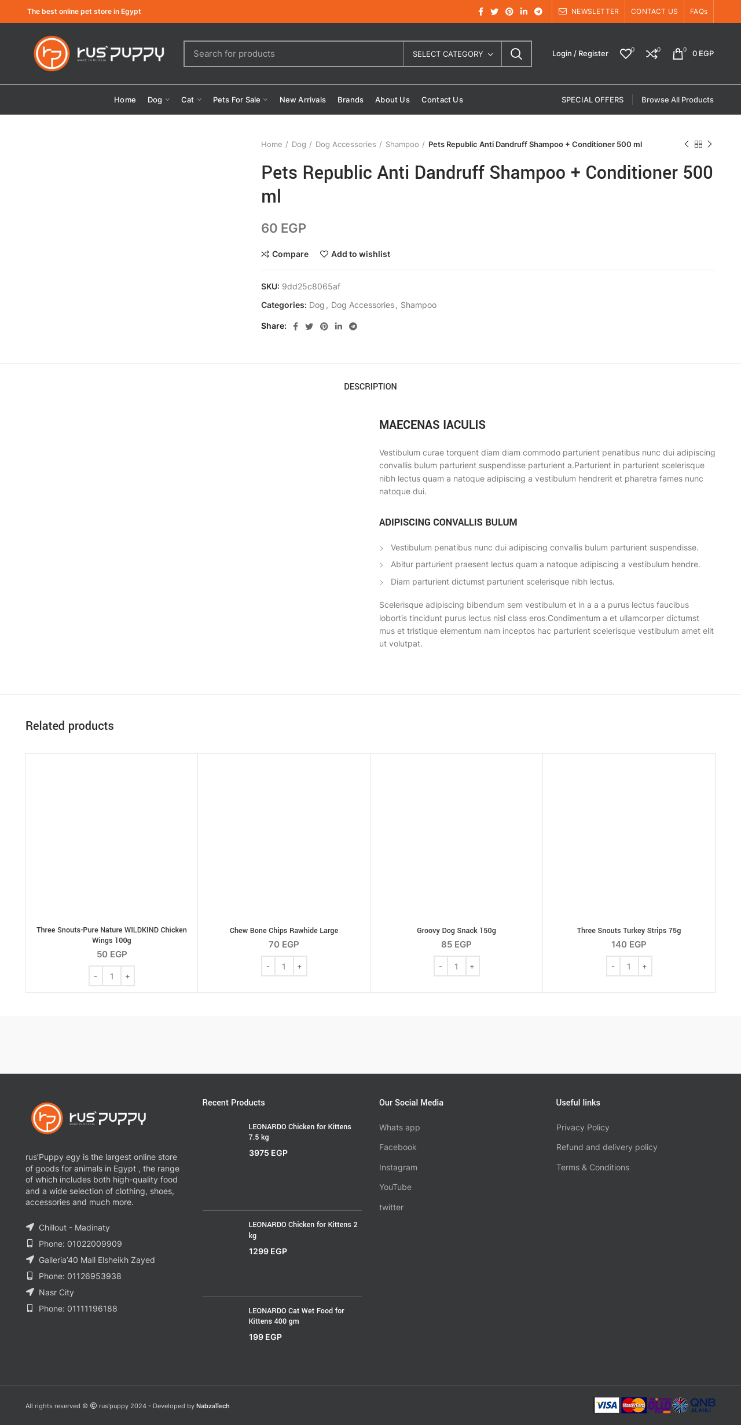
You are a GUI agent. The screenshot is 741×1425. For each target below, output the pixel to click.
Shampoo (402, 144)
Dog (299, 144)
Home (272, 144)
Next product (709, 144)
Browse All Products (677, 99)
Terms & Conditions (592, 1167)
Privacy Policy (583, 1127)
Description (370, 387)
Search (516, 54)
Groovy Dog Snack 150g (456, 930)
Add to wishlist (360, 254)
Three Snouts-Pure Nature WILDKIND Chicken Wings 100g (111, 935)
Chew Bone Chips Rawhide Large (284, 930)
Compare (290, 254)
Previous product (686, 144)
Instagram (398, 1167)
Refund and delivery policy (607, 1147)
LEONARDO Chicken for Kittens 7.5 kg (300, 1132)
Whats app (399, 1127)
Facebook (398, 1147)
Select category (448, 53)
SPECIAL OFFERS (592, 99)
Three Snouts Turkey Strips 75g (629, 930)
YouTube (395, 1187)
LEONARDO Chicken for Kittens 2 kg (303, 1230)
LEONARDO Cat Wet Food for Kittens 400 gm (296, 1316)
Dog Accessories (346, 144)
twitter (391, 1207)
